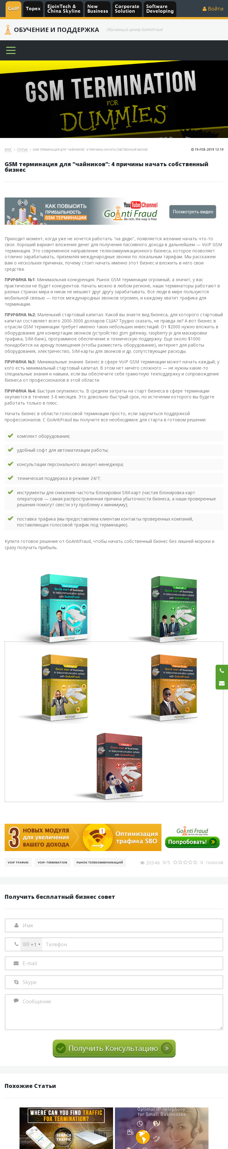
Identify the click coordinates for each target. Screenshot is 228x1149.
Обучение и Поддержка (56, 30)
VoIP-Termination (52, 862)
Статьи (22, 150)
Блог (8, 150)
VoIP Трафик (18, 862)
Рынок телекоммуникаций (100, 862)
